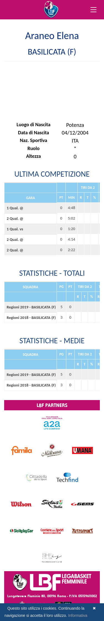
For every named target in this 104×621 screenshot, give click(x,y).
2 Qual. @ (15, 218)
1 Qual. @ (15, 207)
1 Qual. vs (15, 228)
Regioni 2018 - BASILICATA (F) (30, 317)
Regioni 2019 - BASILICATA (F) (30, 307)
